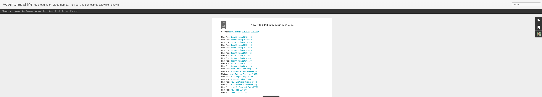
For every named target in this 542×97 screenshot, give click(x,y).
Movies (38, 11)
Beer (45, 11)
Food (57, 11)
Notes (51, 11)
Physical (73, 11)
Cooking (65, 11)
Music (17, 11)
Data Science (27, 11)
